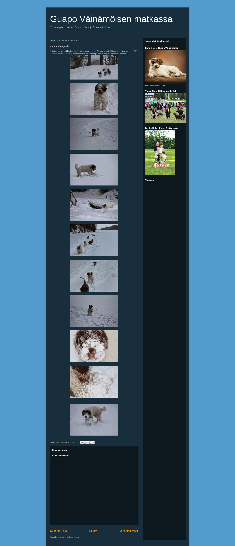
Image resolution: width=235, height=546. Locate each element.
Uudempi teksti (59, 530)
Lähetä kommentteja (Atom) (67, 537)
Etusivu (93, 530)
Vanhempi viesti (128, 530)
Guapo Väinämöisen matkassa (111, 19)
